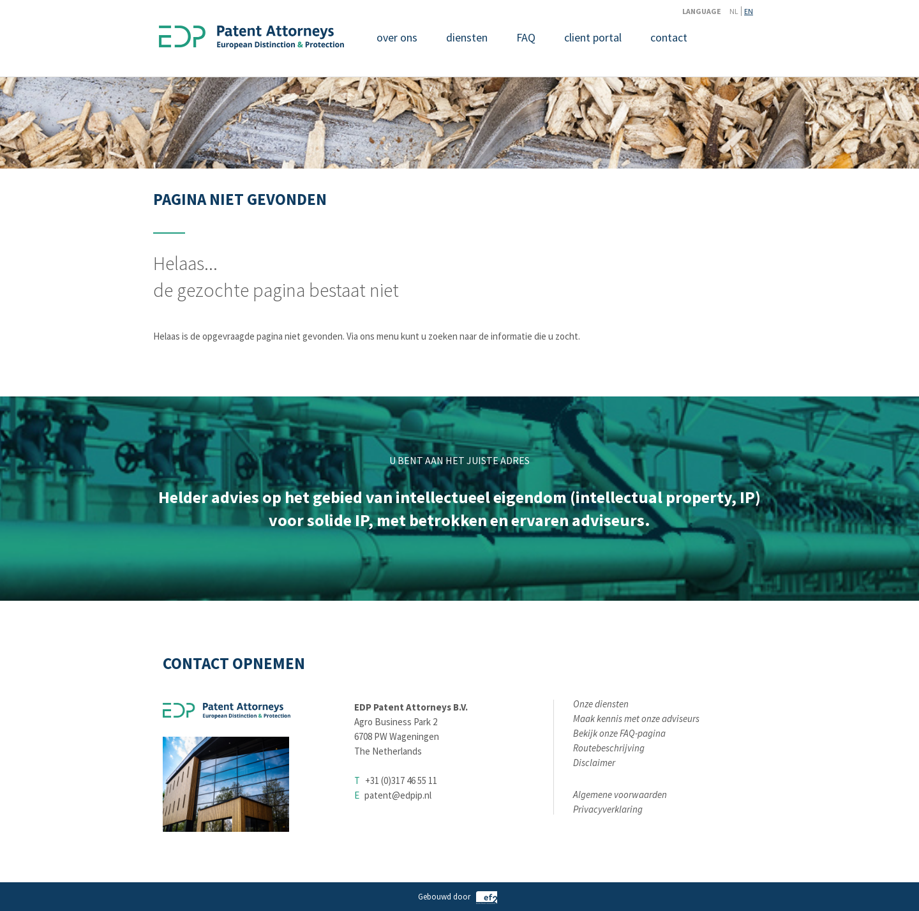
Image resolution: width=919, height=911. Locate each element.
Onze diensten (601, 704)
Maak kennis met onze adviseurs (636, 718)
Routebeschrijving (609, 748)
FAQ (525, 37)
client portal (593, 37)
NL (733, 11)
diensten (467, 37)
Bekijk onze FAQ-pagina (619, 733)
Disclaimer (594, 763)
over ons (397, 37)
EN (748, 11)
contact (668, 37)
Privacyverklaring (608, 809)
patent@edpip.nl (397, 795)
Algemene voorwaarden (620, 794)
